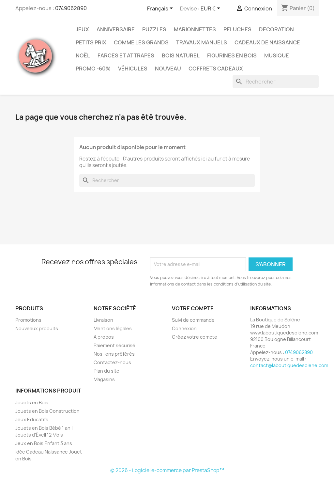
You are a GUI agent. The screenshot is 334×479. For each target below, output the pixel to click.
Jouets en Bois (31, 402)
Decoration (276, 29)
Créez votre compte (194, 337)
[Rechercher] (276, 81)
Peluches (237, 29)
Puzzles (154, 29)
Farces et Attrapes (126, 55)
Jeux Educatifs (31, 419)
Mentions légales (113, 328)
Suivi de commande (193, 320)
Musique (276, 55)
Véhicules (132, 68)
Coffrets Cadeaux (216, 68)
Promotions (28, 320)
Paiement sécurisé (114, 345)
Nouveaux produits (36, 328)
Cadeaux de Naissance (267, 42)
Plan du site (106, 371)
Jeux (82, 29)
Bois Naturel (181, 55)
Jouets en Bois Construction (47, 411)
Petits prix (91, 42)
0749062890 (71, 8)
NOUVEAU (168, 68)
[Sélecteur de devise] (211, 9)
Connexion (184, 328)
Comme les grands (141, 42)
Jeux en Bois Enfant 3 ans (43, 443)
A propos (104, 337)
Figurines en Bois (232, 55)
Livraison (103, 320)
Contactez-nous (112, 362)
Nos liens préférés (114, 354)
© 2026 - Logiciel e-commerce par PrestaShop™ (167, 470)
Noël (83, 55)
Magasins (104, 379)
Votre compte (193, 308)
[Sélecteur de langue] (161, 9)
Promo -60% (93, 68)
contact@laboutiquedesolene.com (289, 365)
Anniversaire (116, 29)
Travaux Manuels (201, 42)
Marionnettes (195, 29)
